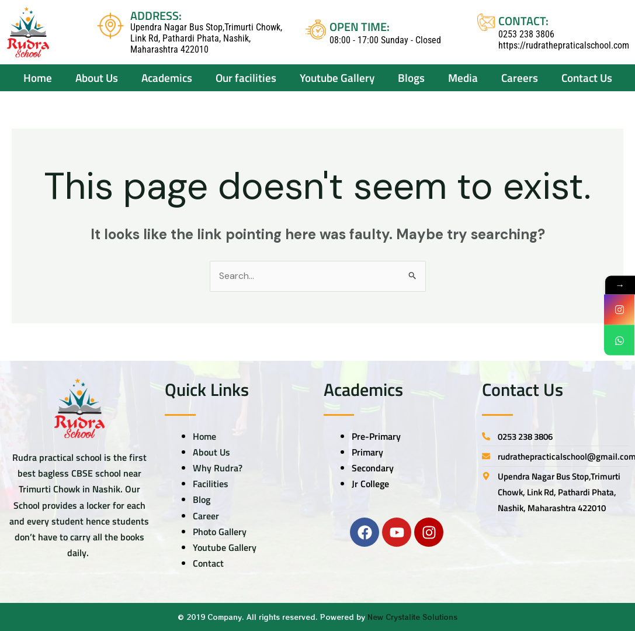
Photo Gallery (220, 532)
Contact (208, 564)
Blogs (411, 77)
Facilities (210, 484)
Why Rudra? (217, 468)
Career (206, 516)
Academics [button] (166, 77)
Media (463, 77)
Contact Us (586, 77)
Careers (519, 77)
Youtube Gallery (224, 547)
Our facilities (246, 77)
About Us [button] (96, 77)
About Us (211, 452)
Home (37, 77)
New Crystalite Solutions (412, 617)
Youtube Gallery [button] (337, 77)
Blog (201, 500)
